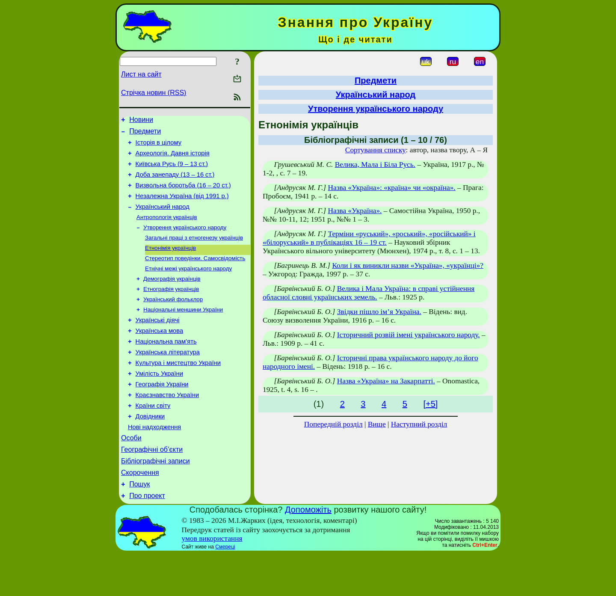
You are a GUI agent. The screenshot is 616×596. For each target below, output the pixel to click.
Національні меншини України (183, 329)
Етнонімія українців (170, 263)
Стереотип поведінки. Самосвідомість (195, 274)
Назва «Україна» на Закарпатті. (386, 381)
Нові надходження (154, 461)
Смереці (225, 589)
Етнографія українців (171, 307)
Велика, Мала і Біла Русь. (375, 164)
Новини (141, 121)
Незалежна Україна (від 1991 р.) (182, 206)
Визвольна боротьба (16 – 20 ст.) (183, 194)
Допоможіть (308, 551)
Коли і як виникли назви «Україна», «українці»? (407, 265)
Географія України (162, 413)
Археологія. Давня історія (173, 158)
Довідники (150, 449)
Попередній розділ (333, 424)
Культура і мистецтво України (178, 389)
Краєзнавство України (167, 425)
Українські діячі (158, 341)
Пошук (139, 524)
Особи (131, 473)
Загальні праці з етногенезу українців (194, 252)
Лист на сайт (141, 74)
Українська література (168, 377)
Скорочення (140, 512)
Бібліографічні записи (155, 499)
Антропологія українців (166, 229)
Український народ (163, 218)
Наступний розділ (419, 424)
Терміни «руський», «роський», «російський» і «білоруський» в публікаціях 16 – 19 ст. (369, 238)
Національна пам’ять (166, 365)
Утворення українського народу (184, 240)
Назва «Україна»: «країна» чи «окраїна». (391, 188)
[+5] (430, 404)
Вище (377, 424)
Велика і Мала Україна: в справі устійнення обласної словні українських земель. (368, 293)
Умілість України (159, 401)
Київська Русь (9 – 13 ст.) (172, 170)
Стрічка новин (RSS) (153, 92)
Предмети (145, 133)
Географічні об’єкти (152, 486)
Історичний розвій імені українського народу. (408, 335)
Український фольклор (173, 318)
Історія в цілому (158, 146)
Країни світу (153, 437)
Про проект (147, 537)
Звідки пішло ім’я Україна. (379, 312)
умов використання (212, 580)
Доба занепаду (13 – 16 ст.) (175, 182)
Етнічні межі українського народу (188, 285)
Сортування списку (375, 150)
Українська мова (159, 353)
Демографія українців (172, 296)
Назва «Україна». (355, 211)
